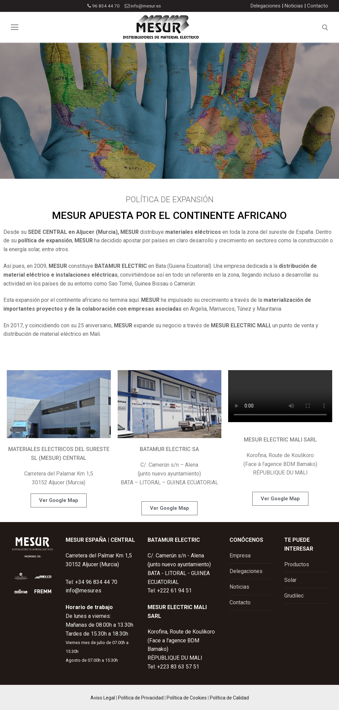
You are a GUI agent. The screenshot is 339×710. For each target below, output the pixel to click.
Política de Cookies (187, 697)
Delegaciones (266, 6)
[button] (59, 500)
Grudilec (294, 595)
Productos (296, 564)
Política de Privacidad (141, 697)
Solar (290, 580)
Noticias (294, 6)
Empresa (240, 555)
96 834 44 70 (102, 5)
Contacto (317, 6)
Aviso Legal (102, 697)
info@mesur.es (142, 5)
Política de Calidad (229, 697)
